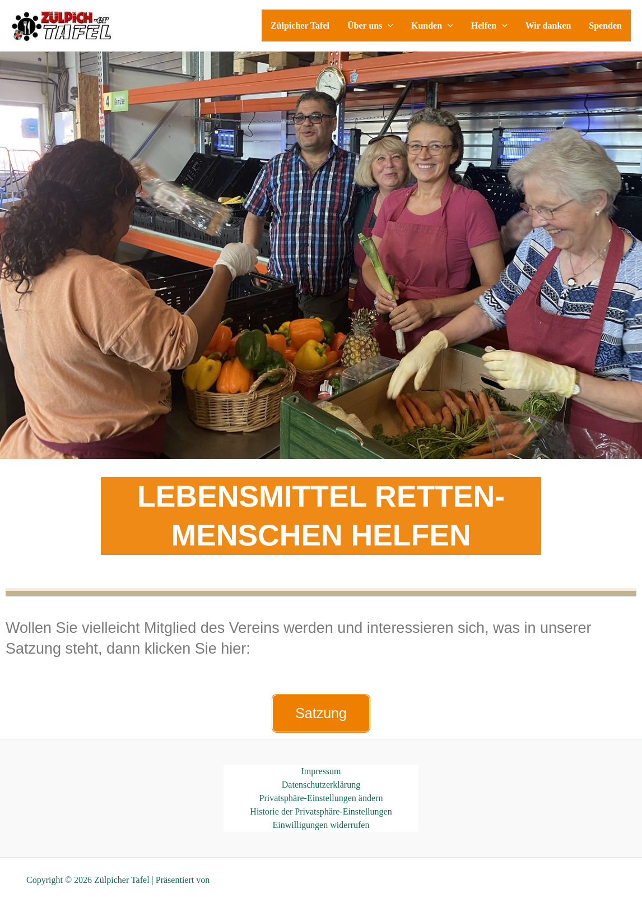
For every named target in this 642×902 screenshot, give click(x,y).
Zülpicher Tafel (300, 25)
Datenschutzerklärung (321, 784)
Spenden (605, 25)
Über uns (370, 25)
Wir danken (548, 25)
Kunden (432, 25)
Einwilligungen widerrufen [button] (321, 825)
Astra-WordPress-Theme (255, 880)
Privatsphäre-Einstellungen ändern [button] (321, 798)
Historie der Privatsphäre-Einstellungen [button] (321, 811)
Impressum (321, 771)
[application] (387, 25)
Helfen (489, 25)
